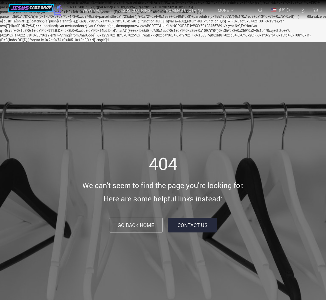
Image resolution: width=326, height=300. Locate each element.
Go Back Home (136, 225)
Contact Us (192, 225)
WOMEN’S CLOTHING (184, 10)
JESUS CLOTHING (134, 10)
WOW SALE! (93, 10)
